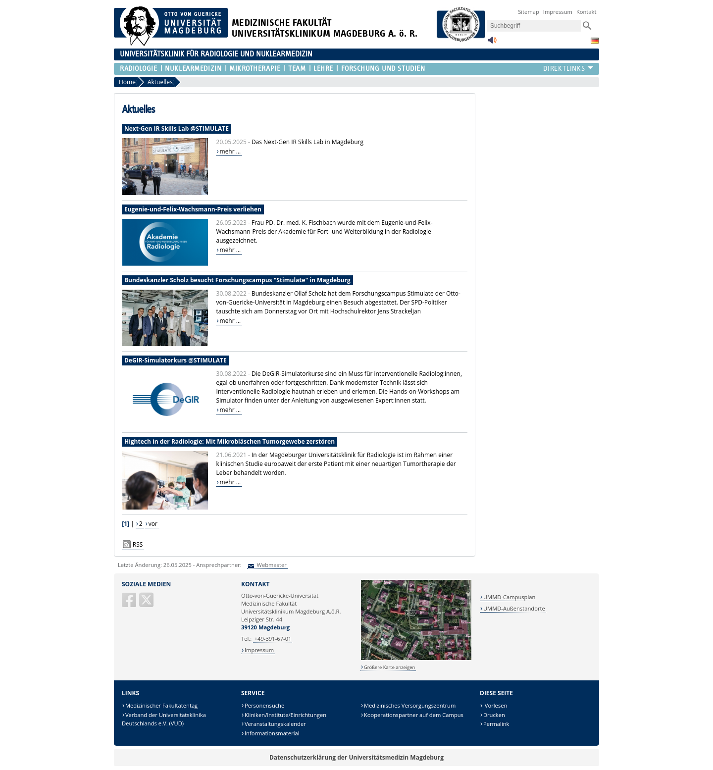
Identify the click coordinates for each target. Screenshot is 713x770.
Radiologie (138, 68)
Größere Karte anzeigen (389, 667)
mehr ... (230, 151)
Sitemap (528, 11)
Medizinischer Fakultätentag (161, 705)
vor (153, 523)
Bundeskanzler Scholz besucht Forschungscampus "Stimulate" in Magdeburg (237, 280)
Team (297, 68)
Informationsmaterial (272, 733)
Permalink (496, 723)
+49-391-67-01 (273, 638)
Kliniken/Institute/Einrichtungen (285, 715)
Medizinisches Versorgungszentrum (410, 705)
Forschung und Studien (383, 68)
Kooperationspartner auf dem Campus (413, 715)
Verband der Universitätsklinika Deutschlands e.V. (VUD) (164, 719)
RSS (138, 544)
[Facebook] (130, 604)
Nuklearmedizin (193, 68)
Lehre (323, 68)
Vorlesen (495, 705)
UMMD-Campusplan (509, 597)
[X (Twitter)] (147, 604)
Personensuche (264, 705)
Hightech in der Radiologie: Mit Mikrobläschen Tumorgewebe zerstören (229, 441)
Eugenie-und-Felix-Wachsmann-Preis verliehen (192, 209)
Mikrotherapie (254, 68)
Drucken (494, 715)
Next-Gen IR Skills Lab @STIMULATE (176, 128)
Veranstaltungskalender (275, 723)
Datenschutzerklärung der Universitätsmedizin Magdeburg (356, 757)
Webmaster (271, 564)
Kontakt (586, 11)
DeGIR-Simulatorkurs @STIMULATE (175, 360)
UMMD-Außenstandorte (514, 608)
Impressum (557, 11)
